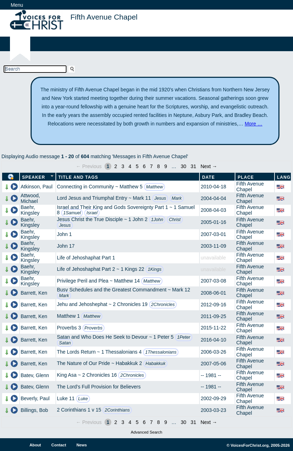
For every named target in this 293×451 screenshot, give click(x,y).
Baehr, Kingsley (30, 209)
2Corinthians (117, 410)
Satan (65, 342)
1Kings (154, 269)
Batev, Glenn (35, 375)
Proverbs (93, 328)
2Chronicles (163, 304)
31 (193, 166)
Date (208, 177)
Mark (177, 198)
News (81, 445)
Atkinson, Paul (37, 186)
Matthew (154, 186)
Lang (284, 177)
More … (253, 124)
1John (157, 219)
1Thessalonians (160, 352)
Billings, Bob (34, 410)
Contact (58, 445)
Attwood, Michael (30, 198)
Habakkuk (155, 363)
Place (246, 177)
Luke (83, 398)
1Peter (183, 337)
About (35, 445)
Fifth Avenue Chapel (250, 186)
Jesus (160, 198)
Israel (91, 212)
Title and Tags (78, 177)
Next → (209, 166)
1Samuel (72, 212)
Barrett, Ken (34, 293)
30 (183, 166)
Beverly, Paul (35, 398)
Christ (175, 219)
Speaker (33, 177)
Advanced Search (146, 432)
